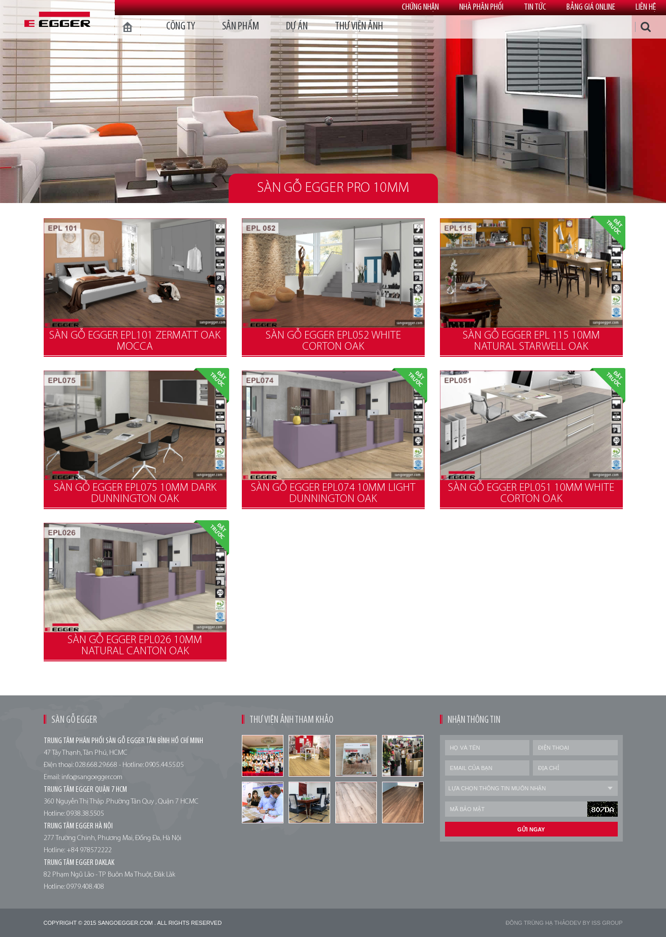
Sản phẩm (240, 26)
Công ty (180, 26)
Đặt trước (607, 233)
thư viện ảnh (359, 26)
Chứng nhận (420, 7)
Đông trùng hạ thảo (537, 923)
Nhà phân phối (481, 7)
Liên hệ (646, 7)
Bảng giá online (590, 7)
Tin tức (535, 7)
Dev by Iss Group (595, 923)
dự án (297, 26)
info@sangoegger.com (91, 777)
